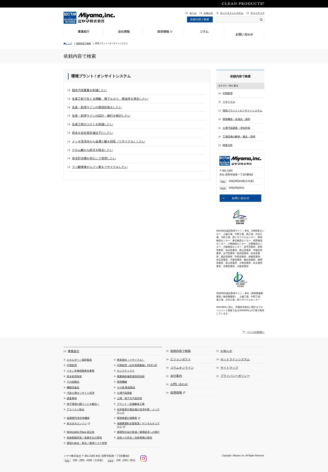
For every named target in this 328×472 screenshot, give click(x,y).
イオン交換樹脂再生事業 (80, 370)
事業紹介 (84, 31)
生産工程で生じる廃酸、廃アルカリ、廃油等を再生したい (110, 98)
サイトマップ (257, 13)
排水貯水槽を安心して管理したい (94, 158)
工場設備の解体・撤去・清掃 (239, 136)
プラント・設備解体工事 (131, 404)
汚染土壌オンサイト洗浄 (80, 392)
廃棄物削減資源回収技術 (131, 376)
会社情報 (124, 31)
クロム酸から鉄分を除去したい (92, 150)
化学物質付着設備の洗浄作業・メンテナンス (138, 411)
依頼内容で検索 (83, 43)
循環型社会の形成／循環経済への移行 (138, 432)
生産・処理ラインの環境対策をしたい (97, 107)
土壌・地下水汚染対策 (129, 398)
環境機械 (122, 381)
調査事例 (72, 398)
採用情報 (164, 31)
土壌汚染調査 (124, 392)
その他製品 (73, 381)
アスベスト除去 (75, 409)
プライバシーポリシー (235, 375)
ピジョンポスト (180, 359)
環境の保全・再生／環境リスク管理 (87, 443)
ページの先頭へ (255, 332)
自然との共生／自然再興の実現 (134, 437)
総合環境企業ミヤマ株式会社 (89, 18)
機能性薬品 (73, 387)
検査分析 (228, 145)
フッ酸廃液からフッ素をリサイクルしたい (100, 167)
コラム (204, 31)
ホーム (193, 13)
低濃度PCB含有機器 (78, 418)
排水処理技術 (74, 376)
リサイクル (229, 101)
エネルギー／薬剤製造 (79, 359)
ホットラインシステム (231, 13)
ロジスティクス (126, 370)
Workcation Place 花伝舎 (81, 432)
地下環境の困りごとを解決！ (83, 404)
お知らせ (208, 13)
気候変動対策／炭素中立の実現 (84, 437)
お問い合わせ (244, 34)
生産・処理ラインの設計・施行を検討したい (101, 115)
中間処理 (228, 93)
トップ (69, 43)
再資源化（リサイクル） (131, 359)
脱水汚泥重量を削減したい (89, 90)
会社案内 (176, 375)
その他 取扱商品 (126, 387)
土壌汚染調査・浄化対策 (236, 128)
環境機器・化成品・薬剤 (236, 119)
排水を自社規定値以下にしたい (92, 132)
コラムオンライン (182, 367)
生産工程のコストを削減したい (92, 124)
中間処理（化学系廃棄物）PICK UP (137, 365)
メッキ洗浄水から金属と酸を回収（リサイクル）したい (108, 141)
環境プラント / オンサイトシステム (242, 110)
